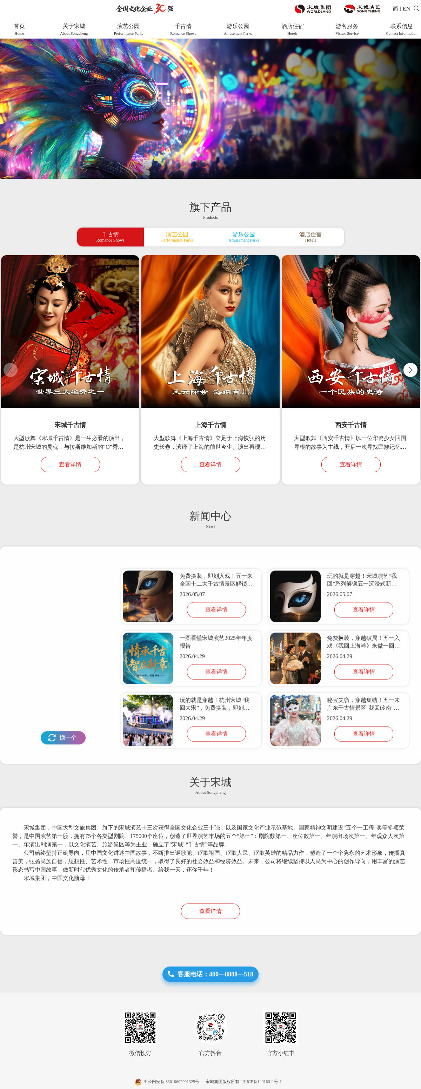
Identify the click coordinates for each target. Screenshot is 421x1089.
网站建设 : (394, 1081)
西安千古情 (351, 424)
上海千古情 (210, 424)
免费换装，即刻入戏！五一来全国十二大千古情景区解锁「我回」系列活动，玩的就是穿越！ (216, 628)
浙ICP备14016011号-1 (261, 1081)
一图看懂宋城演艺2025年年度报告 (216, 690)
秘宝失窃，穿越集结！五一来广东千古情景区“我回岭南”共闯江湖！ (363, 752)
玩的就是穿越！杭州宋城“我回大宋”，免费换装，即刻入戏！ (214, 752)
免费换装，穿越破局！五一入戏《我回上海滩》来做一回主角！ (363, 690)
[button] (410, 370)
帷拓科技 (412, 1081)
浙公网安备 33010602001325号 (167, 1081)
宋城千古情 (70, 424)
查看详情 (70, 464)
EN (406, 9)
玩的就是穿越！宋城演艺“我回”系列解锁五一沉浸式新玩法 (362, 628)
